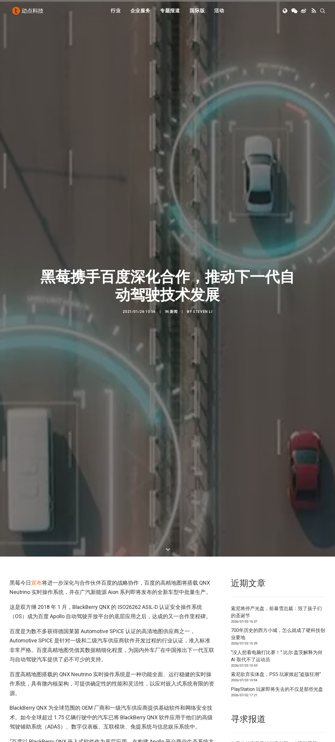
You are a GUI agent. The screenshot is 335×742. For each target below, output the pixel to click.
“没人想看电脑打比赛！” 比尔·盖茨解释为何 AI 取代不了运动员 (276, 656)
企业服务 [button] (140, 13)
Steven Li (202, 312)
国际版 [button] (197, 13)
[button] (285, 13)
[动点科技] (29, 13)
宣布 (36, 583)
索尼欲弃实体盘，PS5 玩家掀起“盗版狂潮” (276, 674)
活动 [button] (219, 13)
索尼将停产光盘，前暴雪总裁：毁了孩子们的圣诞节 (276, 612)
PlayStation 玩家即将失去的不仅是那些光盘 (277, 689)
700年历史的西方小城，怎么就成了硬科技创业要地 (278, 633)
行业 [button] (116, 13)
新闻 (173, 312)
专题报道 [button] (170, 13)
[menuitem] (115, 13)
